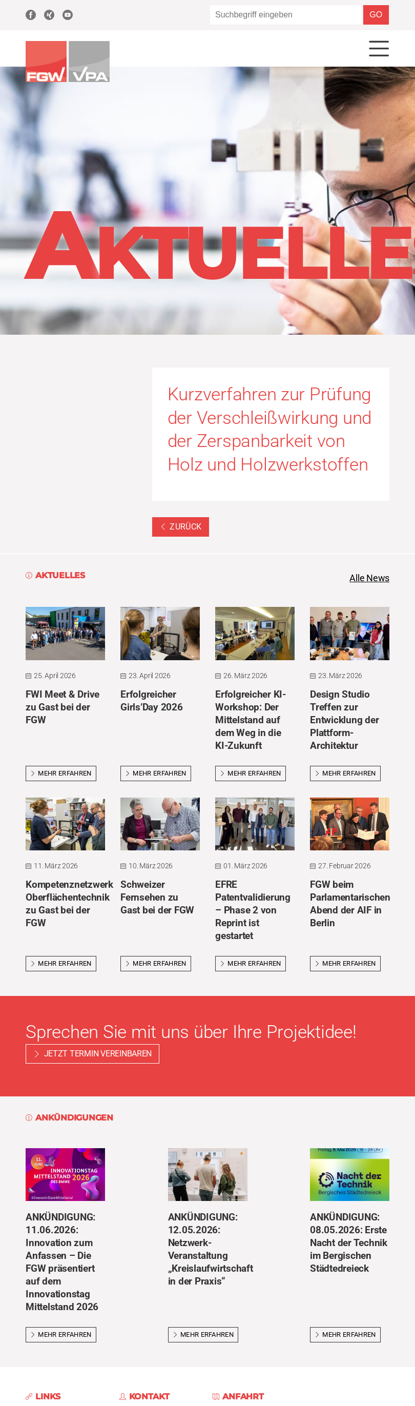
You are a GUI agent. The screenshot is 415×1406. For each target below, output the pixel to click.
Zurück (181, 527)
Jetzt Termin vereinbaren (98, 1053)
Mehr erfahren (61, 773)
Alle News (369, 579)
